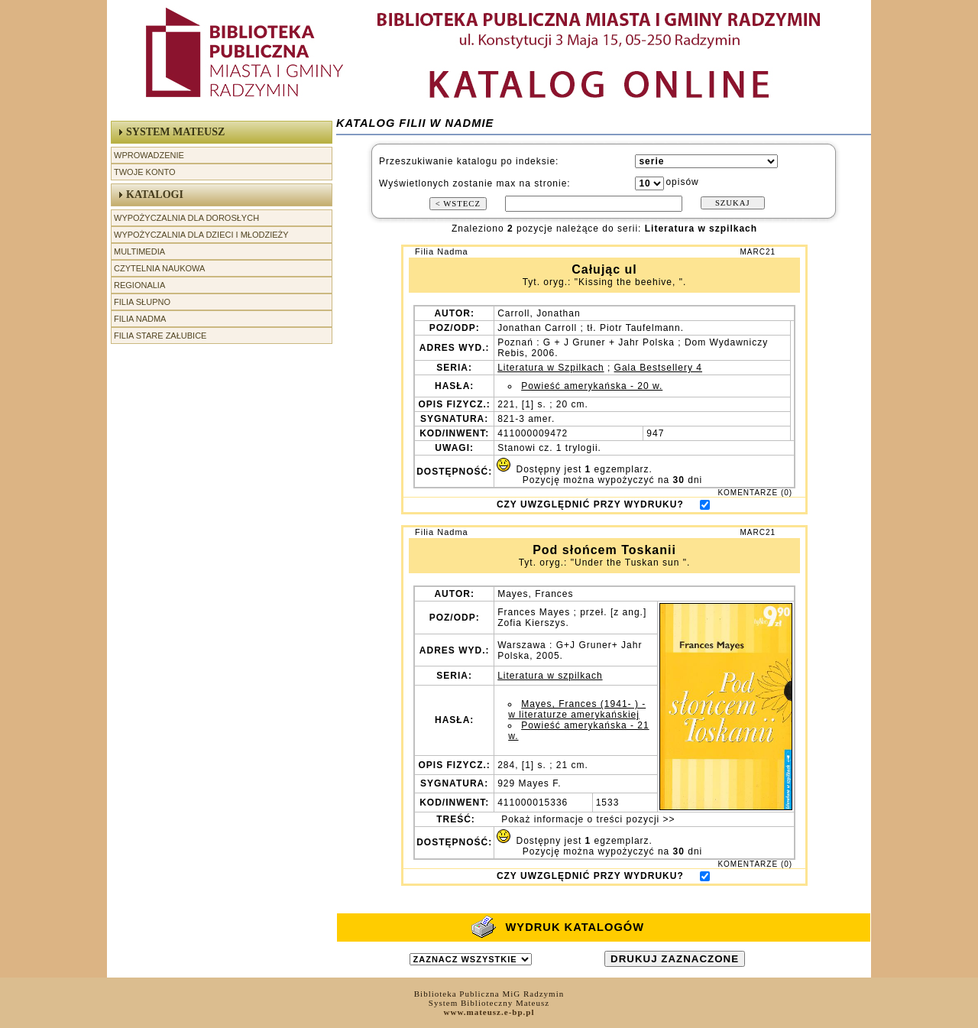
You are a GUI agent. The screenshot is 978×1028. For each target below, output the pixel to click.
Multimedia (139, 251)
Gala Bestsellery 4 (658, 367)
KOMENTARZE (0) (754, 492)
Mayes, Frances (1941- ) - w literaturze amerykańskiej (577, 709)
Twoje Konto (144, 172)
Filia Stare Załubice (160, 335)
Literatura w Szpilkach (550, 367)
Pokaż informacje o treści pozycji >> (586, 819)
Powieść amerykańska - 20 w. (591, 386)
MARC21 (758, 252)
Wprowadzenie (149, 155)
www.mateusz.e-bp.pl (489, 1012)
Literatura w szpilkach (549, 675)
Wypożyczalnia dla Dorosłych (186, 217)
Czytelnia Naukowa (159, 268)
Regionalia (139, 285)
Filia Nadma (140, 318)
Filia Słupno (142, 301)
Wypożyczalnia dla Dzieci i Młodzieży (201, 234)
